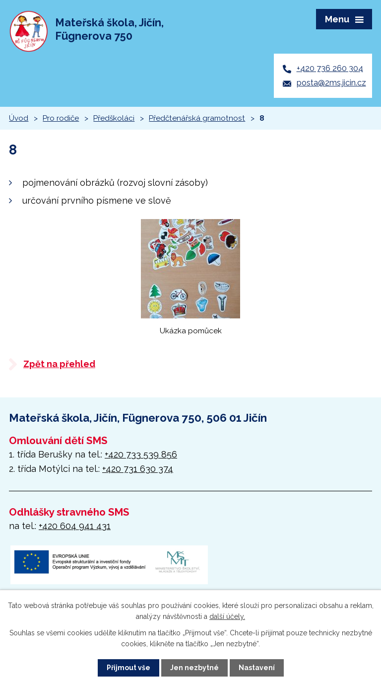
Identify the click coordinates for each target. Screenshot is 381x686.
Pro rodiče (61, 118)
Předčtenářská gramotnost (197, 118)
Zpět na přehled (59, 364)
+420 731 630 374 (137, 468)
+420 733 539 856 (141, 454)
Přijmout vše (128, 668)
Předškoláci (113, 118)
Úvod (18, 118)
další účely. (227, 616)
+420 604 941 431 (75, 526)
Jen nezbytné (194, 668)
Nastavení (257, 668)
